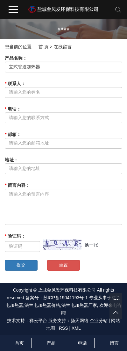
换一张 (91, 244)
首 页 (44, 46)
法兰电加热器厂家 (79, 305)
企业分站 (99, 320)
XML (76, 328)
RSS (63, 328)
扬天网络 (79, 320)
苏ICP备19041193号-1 (65, 297)
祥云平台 (38, 320)
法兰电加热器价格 (42, 305)
